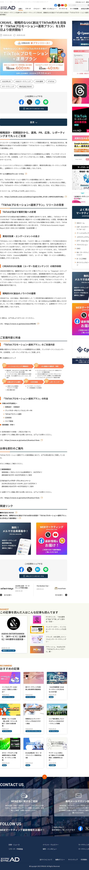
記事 (20, 9)
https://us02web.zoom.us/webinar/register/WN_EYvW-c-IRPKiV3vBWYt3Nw (34, 196)
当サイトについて (46, 859)
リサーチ (28, 9)
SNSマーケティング (29, 13)
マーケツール (63, 9)
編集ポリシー (60, 859)
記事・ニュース (14, 844)
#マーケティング (8, 86)
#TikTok (51, 81)
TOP (1, 13)
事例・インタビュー (49, 9)
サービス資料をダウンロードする (12, 174)
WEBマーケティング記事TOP (13, 13)
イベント (36, 9)
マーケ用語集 (74, 9)
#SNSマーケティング (23, 81)
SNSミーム (81, 223)
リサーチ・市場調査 (16, 849)
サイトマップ (73, 859)
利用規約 (84, 859)
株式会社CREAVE (8, 512)
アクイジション (82, 244)
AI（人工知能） (82, 258)
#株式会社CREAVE (25, 86)
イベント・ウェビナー (51, 844)
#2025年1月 (6, 81)
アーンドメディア (83, 233)
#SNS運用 (39, 81)
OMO (78, 248)
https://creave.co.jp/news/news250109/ (20, 324)
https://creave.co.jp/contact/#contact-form (22, 440)
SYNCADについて (80, 2)
